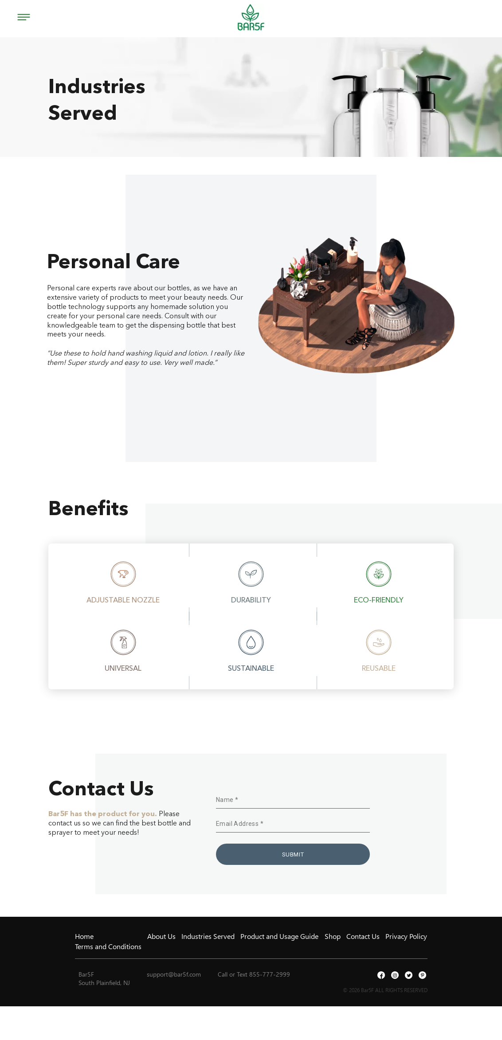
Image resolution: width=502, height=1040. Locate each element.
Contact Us (363, 936)
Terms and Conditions (108, 946)
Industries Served (208, 936)
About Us (161, 936)
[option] (123, 582)
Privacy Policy (406, 936)
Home (84, 936)
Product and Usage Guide (279, 936)
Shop (333, 936)
